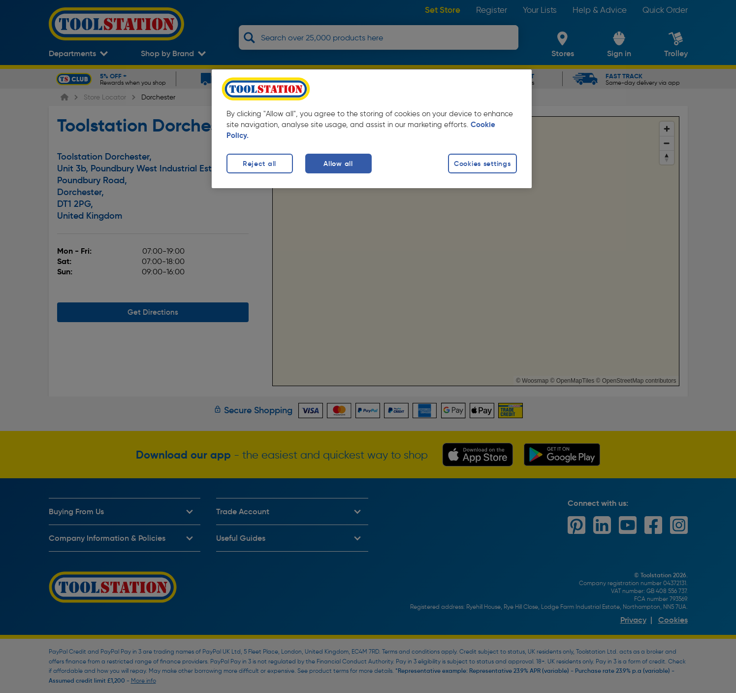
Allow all (337, 163)
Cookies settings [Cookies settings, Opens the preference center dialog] (482, 163)
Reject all (259, 163)
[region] (372, 128)
